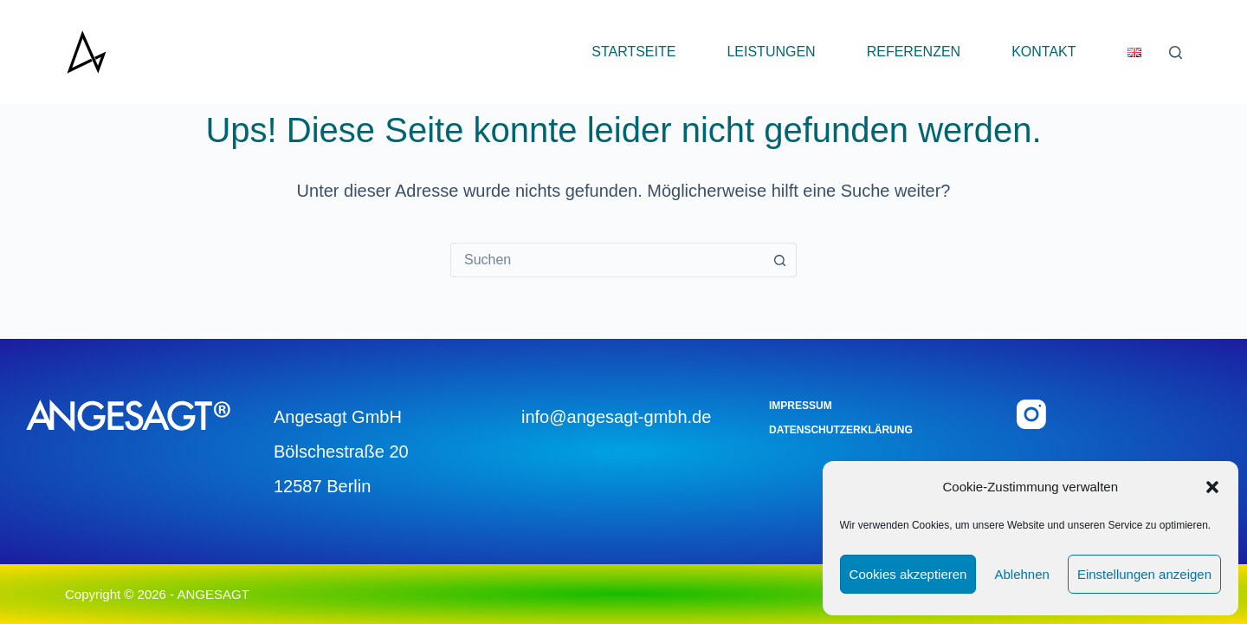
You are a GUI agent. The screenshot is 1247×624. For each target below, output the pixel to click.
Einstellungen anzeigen (1144, 574)
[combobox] (607, 260)
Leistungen (771, 51)
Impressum (800, 406)
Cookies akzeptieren (908, 574)
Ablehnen (1021, 574)
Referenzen (913, 51)
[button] (1212, 487)
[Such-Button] (779, 260)
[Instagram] (1031, 414)
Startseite (633, 51)
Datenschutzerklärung (841, 430)
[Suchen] (1175, 52)
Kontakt (1043, 51)
